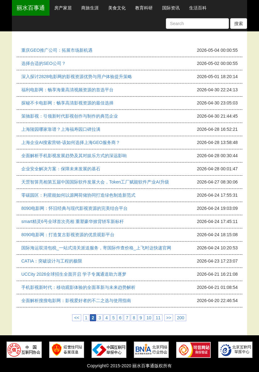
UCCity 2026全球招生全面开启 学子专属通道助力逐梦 (73, 274)
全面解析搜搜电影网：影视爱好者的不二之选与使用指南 (76, 300)
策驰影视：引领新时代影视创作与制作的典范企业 (69, 116)
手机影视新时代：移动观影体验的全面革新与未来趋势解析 (78, 287)
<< (76, 317)
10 (148, 317)
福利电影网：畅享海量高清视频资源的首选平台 (67, 89)
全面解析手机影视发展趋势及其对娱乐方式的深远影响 (74, 155)
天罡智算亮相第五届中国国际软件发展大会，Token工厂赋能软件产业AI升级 (95, 181)
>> (168, 317)
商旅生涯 (90, 7)
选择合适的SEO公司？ (43, 63)
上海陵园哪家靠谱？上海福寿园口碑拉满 (60, 129)
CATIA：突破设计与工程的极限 (51, 260)
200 (180, 317)
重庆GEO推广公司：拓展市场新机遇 (56, 50)
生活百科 (198, 7)
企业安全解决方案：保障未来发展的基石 (60, 168)
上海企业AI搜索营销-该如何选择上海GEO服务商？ (70, 142)
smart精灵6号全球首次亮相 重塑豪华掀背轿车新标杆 (72, 221)
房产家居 (63, 7)
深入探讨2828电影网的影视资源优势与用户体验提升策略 (76, 76)
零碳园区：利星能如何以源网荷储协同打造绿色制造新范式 (78, 195)
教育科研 (144, 7)
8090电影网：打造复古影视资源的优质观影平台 (67, 234)
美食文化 (117, 7)
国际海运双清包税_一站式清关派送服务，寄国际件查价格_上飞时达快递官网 (96, 247)
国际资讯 (171, 7)
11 (158, 317)
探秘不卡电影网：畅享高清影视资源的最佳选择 (67, 102)
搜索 (238, 23)
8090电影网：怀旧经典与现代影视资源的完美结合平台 (74, 208)
